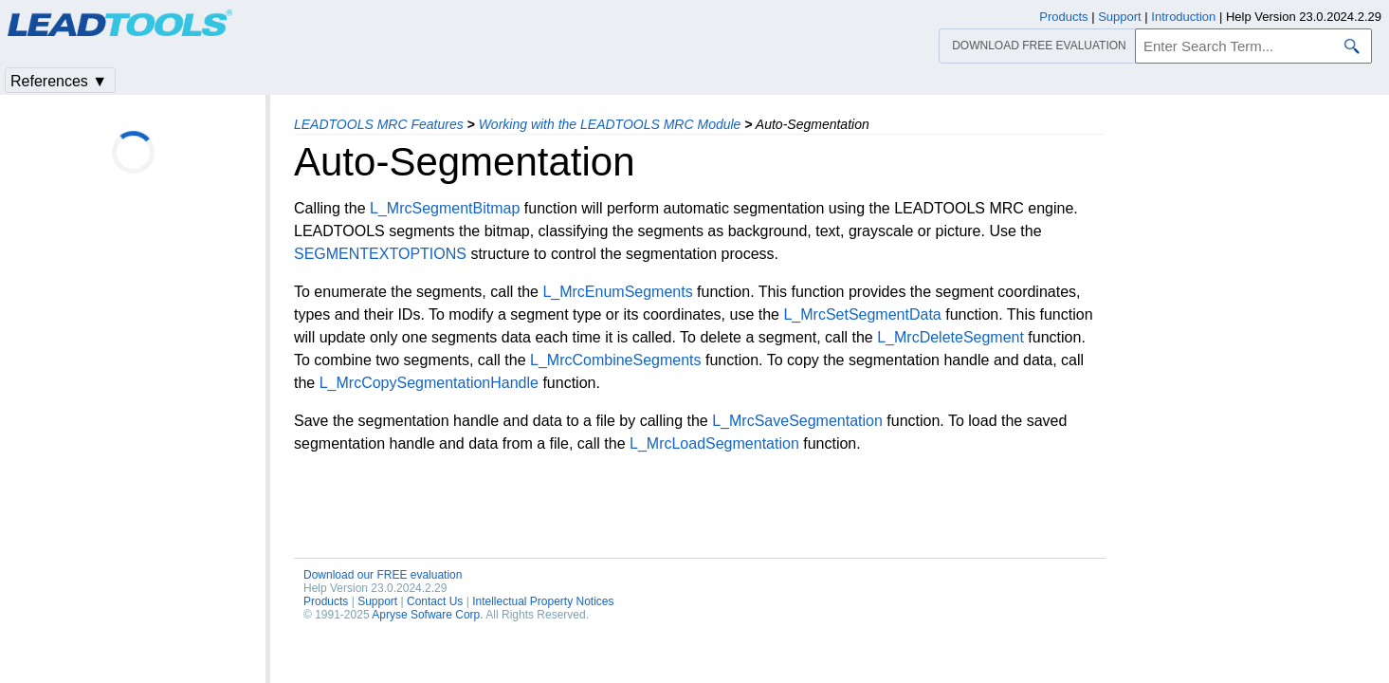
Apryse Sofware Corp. (427, 614)
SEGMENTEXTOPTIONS (380, 254)
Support (377, 601)
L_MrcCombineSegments (616, 360)
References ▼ (58, 81)
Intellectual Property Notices (542, 601)
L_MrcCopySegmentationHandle (429, 383)
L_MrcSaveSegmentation (797, 421)
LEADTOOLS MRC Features (379, 124)
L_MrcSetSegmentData (862, 314)
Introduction (1183, 16)
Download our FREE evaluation (382, 574)
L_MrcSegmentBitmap (445, 208)
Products (325, 601)
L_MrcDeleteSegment (950, 337)
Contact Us (435, 601)
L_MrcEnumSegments (617, 292)
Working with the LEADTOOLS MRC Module (610, 124)
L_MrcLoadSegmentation (714, 443)
